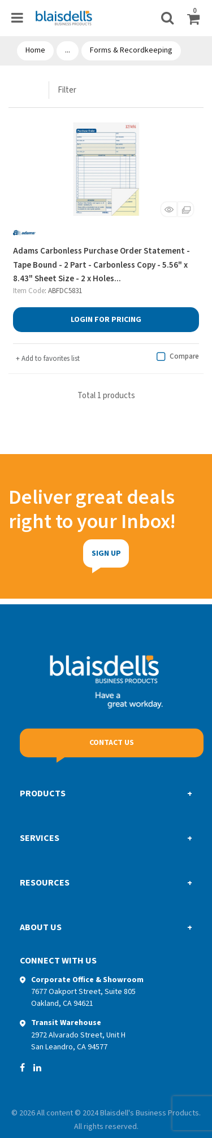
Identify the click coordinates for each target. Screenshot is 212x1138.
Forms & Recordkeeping (131, 50)
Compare (176, 357)
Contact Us (111, 742)
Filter (67, 90)
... (67, 50)
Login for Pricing (106, 319)
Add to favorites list (48, 359)
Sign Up (82, 553)
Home (35, 50)
